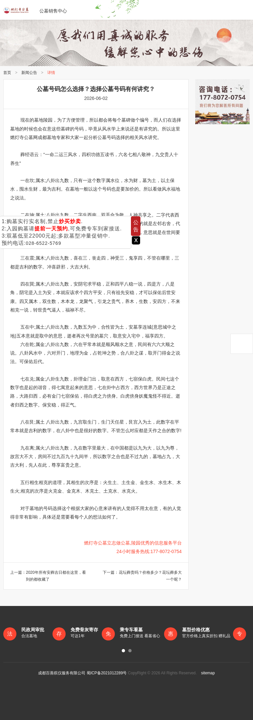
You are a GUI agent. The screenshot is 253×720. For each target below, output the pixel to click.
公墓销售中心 (35, 10)
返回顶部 (242, 343)
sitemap (206, 673)
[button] (123, 650)
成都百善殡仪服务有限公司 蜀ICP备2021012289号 (82, 673)
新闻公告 (29, 72)
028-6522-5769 (43, 243)
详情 (51, 72)
